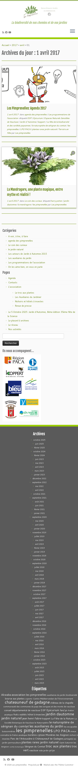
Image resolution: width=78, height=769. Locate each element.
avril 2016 (39, 644)
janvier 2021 (39, 513)
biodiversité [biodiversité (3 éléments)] (71, 695)
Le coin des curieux (33, 200)
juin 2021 (39, 505)
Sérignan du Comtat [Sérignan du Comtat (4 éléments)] (34, 746)
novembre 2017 (39, 590)
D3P (29, 118)
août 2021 (39, 501)
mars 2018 (39, 578)
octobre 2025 (39, 440)
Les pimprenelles (22, 132)
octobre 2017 (39, 594)
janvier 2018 (39, 582)
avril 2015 (39, 679)
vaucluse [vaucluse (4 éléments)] (33, 750)
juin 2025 (39, 443)
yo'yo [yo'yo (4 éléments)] (52, 750)
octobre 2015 (39, 659)
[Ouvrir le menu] (72, 31)
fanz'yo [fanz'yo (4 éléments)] (63, 710)
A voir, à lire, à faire (18, 236)
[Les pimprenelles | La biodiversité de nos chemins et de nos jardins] (39, 11)
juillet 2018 (39, 567)
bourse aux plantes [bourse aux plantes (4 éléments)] (15, 698)
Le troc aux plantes (24, 292)
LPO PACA (25, 129)
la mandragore (24, 204)
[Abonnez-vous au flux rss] (3, 32)
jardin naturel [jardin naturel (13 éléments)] (11, 718)
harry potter (57, 200)
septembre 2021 (39, 497)
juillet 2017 (39, 605)
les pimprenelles (40, 204)
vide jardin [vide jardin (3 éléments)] (44, 750)
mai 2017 (39, 613)
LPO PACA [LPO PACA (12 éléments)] (61, 731)
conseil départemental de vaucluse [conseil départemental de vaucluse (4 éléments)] (22, 710)
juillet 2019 (39, 536)
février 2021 (39, 509)
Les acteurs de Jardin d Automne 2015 (27, 253)
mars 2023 (39, 470)
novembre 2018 (39, 555)
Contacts (12, 282)
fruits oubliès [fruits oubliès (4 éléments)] (20, 714)
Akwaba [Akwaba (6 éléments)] (6, 695)
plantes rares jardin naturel (44, 129)
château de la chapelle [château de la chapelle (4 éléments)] (61, 702)
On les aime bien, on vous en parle (25, 266)
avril (22, 45)
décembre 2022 (39, 478)
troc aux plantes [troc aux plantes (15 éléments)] (58, 746)
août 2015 (39, 667)
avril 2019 (39, 544)
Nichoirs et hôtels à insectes (29, 301)
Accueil (5, 45)
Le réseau (13, 324)
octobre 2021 (39, 494)
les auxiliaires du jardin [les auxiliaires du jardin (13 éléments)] (46, 726)
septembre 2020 (39, 517)
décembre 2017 (39, 586)
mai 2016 (39, 640)
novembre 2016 (39, 625)
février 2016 (39, 652)
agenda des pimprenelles (35, 114)
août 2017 (39, 602)
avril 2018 (39, 575)
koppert (42, 121)
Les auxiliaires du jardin (19, 258)
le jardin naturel (15, 249)
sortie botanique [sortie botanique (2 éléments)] (17, 746)
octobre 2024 (39, 451)
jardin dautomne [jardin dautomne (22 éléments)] (60, 714)
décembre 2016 (39, 621)
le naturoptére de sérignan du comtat (49, 125)
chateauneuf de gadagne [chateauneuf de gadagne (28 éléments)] (27, 702)
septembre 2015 (39, 663)
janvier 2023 (39, 474)
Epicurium (38, 118)
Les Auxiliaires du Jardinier (28, 297)
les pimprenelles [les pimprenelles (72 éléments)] (34, 730)
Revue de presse (23, 305)
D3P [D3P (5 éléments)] (43, 710)
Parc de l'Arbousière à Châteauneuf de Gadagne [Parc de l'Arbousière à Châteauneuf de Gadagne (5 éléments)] (36, 738)
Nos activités (14, 329)
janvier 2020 (39, 528)
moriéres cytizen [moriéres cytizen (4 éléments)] (36, 734)
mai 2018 (39, 571)
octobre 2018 (39, 559)
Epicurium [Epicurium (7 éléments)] (52, 710)
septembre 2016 (39, 632)
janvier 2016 (39, 656)
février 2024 (39, 455)
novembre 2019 (39, 532)
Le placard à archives (18, 320)
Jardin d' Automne (28, 121)
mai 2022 (39, 486)
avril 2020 (39, 524)
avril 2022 (39, 490)
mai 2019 (39, 540)
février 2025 (39, 447)
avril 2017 (39, 617)
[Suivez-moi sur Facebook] (7, 32)
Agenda (12, 278)
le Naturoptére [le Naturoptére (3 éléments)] (41, 722)
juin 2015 (39, 675)
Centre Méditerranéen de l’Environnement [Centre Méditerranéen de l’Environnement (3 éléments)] (53, 698)
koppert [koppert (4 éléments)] (46, 718)
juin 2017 (39, 609)
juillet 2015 (39, 671)
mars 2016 (39, 648)
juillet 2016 (39, 636)
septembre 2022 (39, 482)
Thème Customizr (65, 764)
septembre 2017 (39, 598)
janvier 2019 (39, 551)
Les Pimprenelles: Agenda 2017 (27, 108)
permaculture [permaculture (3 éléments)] (14, 742)
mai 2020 (39, 521)
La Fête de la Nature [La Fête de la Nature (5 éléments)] (62, 718)
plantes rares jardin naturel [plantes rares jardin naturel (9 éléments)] (40, 742)
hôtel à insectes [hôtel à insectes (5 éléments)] (36, 714)
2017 (15, 45)
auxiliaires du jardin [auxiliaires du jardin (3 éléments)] (56, 695)
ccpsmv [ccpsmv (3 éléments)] (28, 698)
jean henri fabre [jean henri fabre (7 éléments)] (32, 718)
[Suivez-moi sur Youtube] (10, 32)
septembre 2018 (39, 563)
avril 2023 (39, 467)
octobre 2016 (39, 629)
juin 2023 (39, 459)
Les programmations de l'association (26, 262)
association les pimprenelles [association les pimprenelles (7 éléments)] (29, 695)
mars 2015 (39, 683)
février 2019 (39, 548)
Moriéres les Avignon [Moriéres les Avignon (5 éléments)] (57, 735)
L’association (14, 286)
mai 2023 (39, 463)
